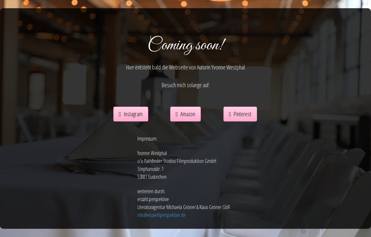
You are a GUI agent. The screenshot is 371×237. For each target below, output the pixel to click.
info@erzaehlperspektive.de (161, 215)
